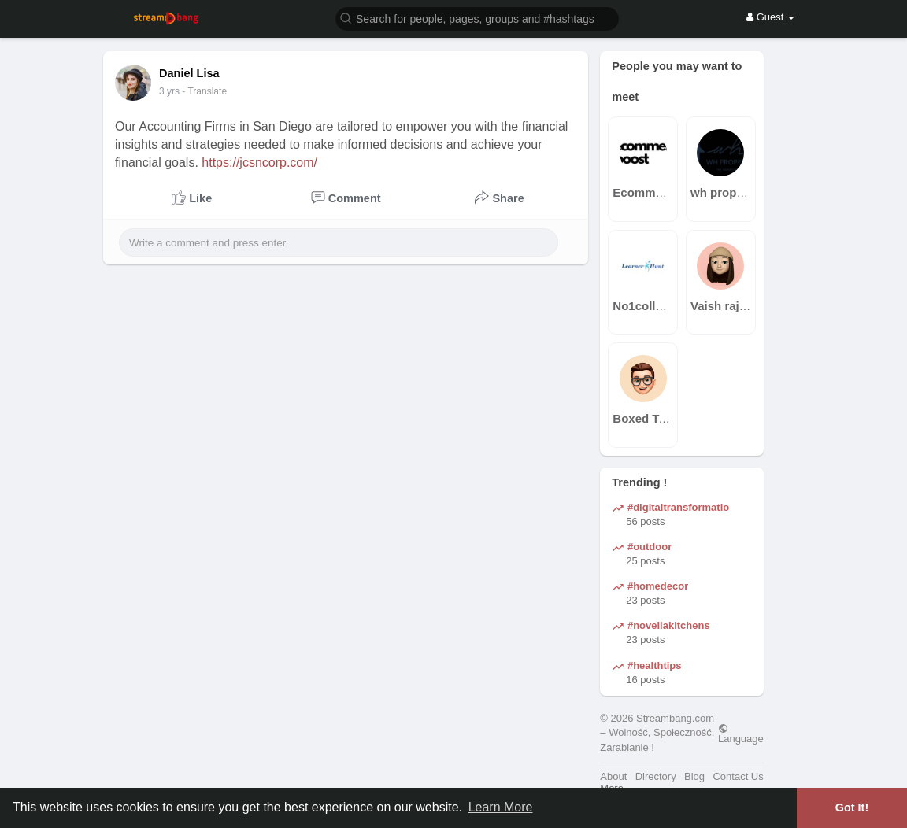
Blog (694, 776)
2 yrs (169, 91)
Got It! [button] (851, 807)
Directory (655, 776)
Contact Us (738, 776)
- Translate (204, 91)
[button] (477, 18)
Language (741, 733)
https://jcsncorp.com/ (259, 162)
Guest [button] (770, 17)
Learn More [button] (500, 807)
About (613, 776)
